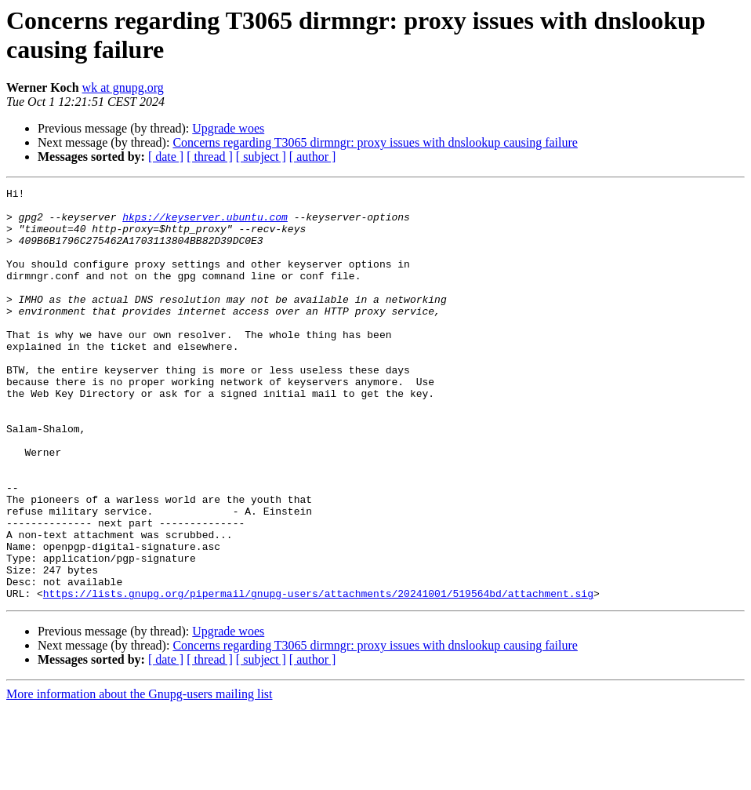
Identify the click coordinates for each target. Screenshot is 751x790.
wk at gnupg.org (123, 87)
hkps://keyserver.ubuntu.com (205, 224)
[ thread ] (210, 156)
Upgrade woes (228, 128)
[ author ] (312, 156)
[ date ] (165, 156)
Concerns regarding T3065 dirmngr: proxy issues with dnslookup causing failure (375, 142)
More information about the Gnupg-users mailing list (139, 776)
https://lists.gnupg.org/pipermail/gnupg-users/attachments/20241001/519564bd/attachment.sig (318, 675)
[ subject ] (261, 156)
